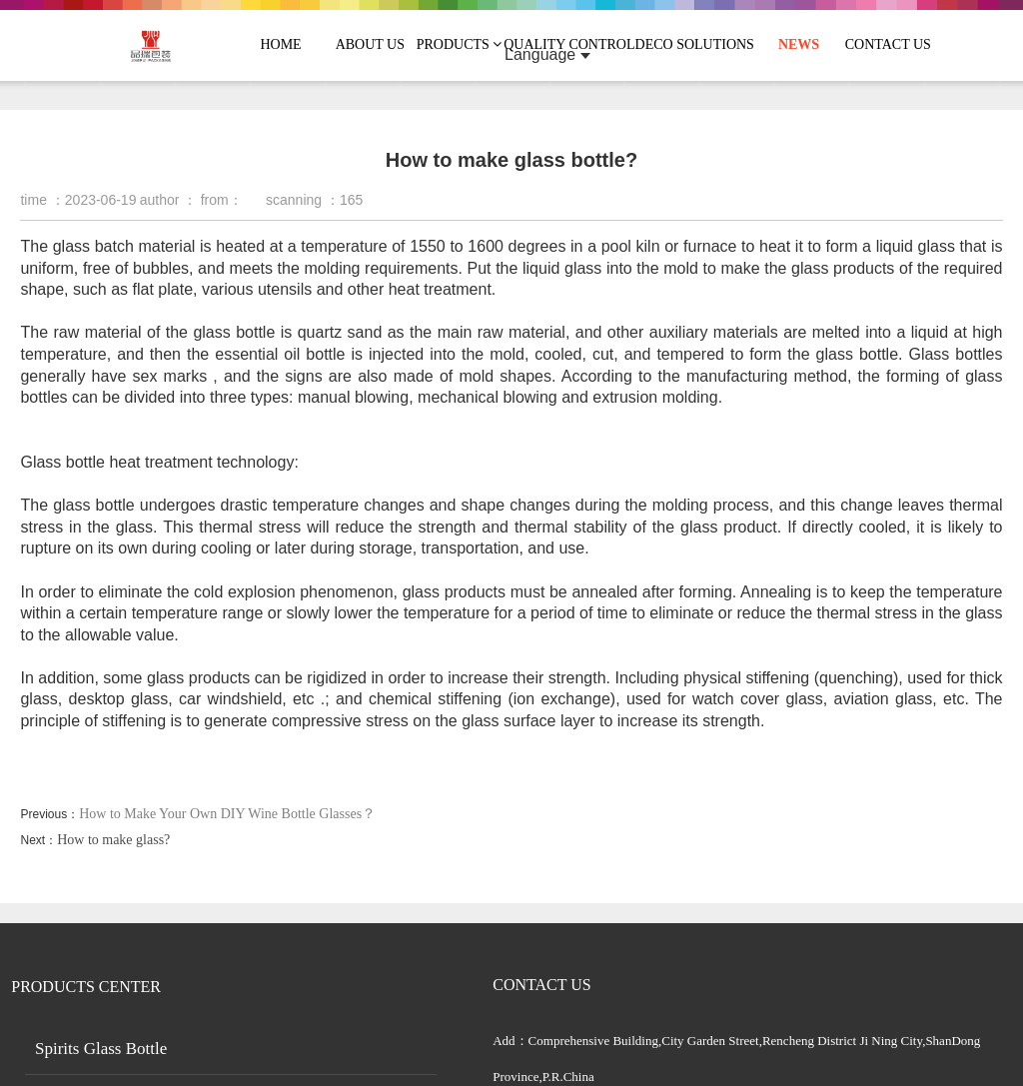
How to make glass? (113, 839)
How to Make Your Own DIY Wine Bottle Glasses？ (227, 813)
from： (222, 200)
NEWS (798, 44)
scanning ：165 (314, 200)
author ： (169, 200)
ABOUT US (370, 44)
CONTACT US (888, 44)
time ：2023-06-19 (78, 200)
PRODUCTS (460, 44)
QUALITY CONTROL (569, 44)
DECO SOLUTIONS (694, 44)
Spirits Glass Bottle (101, 1048)
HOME (280, 44)
